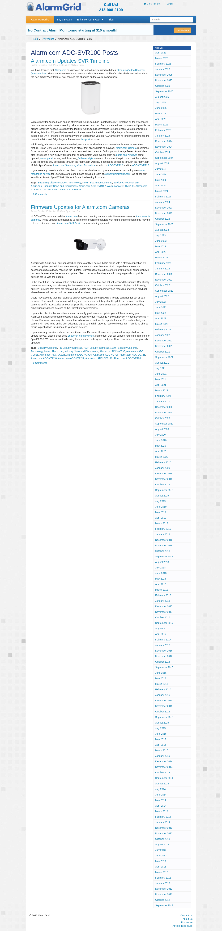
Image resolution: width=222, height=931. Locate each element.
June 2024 (160, 174)
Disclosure (187, 922)
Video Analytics (86, 158)
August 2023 (162, 229)
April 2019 (160, 517)
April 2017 (160, 634)
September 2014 (164, 778)
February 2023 (163, 263)
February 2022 (163, 329)
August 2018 (162, 562)
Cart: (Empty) (152, 3)
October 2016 (162, 661)
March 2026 (161, 58)
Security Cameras (47, 347)
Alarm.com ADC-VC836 (112, 351)
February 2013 (163, 877)
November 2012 (164, 894)
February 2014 (163, 816)
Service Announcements (126, 182)
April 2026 (160, 52)
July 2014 (160, 789)
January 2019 (162, 534)
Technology (75, 182)
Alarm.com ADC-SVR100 (120, 186)
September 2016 (164, 667)
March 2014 (161, 811)
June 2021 (160, 373)
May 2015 (160, 739)
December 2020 (164, 407)
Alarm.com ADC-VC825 (52, 354)
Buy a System (64, 19)
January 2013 (162, 883)
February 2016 (163, 689)
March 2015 (161, 750)
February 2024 (163, 196)
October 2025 (162, 85)
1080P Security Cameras (123, 347)
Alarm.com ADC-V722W (44, 358)
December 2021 (164, 340)
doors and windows (126, 154)
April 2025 (160, 119)
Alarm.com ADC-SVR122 (92, 186)
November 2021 (164, 346)
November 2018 (164, 545)
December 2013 (164, 827)
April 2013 (160, 866)
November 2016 (164, 656)
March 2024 (161, 191)
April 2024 (160, 185)
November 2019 (164, 479)
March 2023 (161, 257)
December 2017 (164, 606)
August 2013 (162, 844)
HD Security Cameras (70, 347)
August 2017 (162, 628)
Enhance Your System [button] (90, 19)
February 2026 (163, 63)
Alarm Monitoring (40, 19)
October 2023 (162, 218)
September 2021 (164, 357)
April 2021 (160, 384)
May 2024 (160, 180)
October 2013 (162, 839)
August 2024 (162, 163)
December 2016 (164, 650)
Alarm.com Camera (126, 148)
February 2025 (163, 130)
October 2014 (162, 772)
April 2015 (160, 744)
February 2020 (163, 462)
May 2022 (160, 312)
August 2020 (162, 429)
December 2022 (164, 274)
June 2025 (160, 108)
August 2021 (162, 362)
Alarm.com (60, 70)
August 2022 (162, 296)
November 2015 (164, 706)
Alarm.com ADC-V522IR (71, 358)
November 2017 (164, 612)
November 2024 (164, 146)
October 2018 (162, 551)
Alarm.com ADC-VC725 (132, 354)
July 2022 (160, 301)
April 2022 (160, 318)
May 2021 (160, 379)
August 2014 (162, 783)
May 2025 (160, 113)
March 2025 (161, 124)
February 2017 (163, 639)
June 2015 (160, 733)
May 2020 (160, 445)
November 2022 (164, 279)
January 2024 (162, 202)
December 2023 (164, 207)
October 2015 (162, 711)
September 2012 (164, 905)
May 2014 (160, 800)
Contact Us (187, 915)
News (85, 182)
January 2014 (162, 822)
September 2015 (164, 717)
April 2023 (160, 252)
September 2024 (164, 157)
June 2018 (160, 573)
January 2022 (162, 335)
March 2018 (161, 589)
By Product (48, 39)
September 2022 (164, 290)
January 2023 (162, 268)
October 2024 (162, 152)
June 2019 (160, 506)
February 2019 (163, 528)
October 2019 (162, 484)
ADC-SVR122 (115, 165)
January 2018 (162, 600)
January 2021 (162, 401)
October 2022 (162, 285)
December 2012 (164, 888)
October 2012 (162, 899)
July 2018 (160, 567)
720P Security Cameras (96, 347)
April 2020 (160, 451)
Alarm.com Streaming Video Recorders (74, 165)
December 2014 (164, 761)
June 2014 (160, 794)
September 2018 (164, 556)
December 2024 (164, 141)
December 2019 (164, 473)
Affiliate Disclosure (183, 925)
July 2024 (160, 169)
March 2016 (161, 684)
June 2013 (160, 855)
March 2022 (161, 324)
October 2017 (162, 617)
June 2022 (160, 307)
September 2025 (164, 91)
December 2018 (164, 540)
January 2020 (162, 468)
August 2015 (162, 722)
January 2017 (162, 645)
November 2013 (164, 833)
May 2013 (160, 861)
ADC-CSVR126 (140, 165)
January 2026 (162, 69)
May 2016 (160, 678)
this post (85, 139)
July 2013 (160, 850)
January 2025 (162, 135)
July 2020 (160, 434)
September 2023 (164, 224)
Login (170, 3)
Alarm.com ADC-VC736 (79, 354)
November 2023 (164, 213)
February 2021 (163, 396)
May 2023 (160, 246)
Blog (111, 19)
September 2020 (164, 423)
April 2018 (160, 584)
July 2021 (160, 368)
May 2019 (160, 512)
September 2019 (164, 490)
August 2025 (162, 97)
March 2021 (161, 390)
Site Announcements (101, 182)
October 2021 (162, 351)
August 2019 (162, 495)
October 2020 (162, 418)
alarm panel (46, 158)
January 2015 (162, 755)
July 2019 (160, 501)
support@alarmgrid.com (117, 174)
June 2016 (160, 672)
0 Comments (40, 194)
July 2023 (160, 235)
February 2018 (163, 595)
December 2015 (164, 700)
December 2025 (164, 74)
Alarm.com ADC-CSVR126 (66, 189)
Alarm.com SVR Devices (70, 223)
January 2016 (162, 695)
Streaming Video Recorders (53, 182)
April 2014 (160, 805)
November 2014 (164, 767)
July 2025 (160, 102)
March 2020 (161, 456)
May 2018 (160, 578)
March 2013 (161, 872)
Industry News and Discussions (61, 186)
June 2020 (160, 440)
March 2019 (161, 523)
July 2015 (160, 728)
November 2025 (164, 80)
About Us (187, 919)
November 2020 (164, 412)
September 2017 (164, 623)
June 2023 (160, 240)
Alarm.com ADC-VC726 (105, 354)
